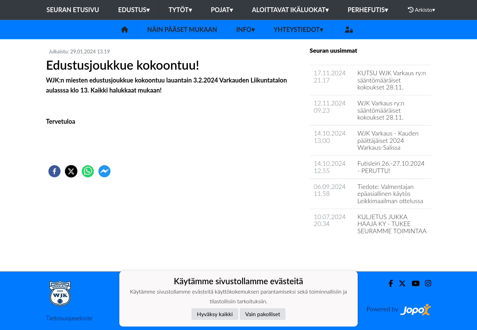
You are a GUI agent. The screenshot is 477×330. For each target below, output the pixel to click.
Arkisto (421, 10)
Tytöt (180, 10)
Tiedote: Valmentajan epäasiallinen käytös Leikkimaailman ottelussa (390, 194)
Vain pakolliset (262, 314)
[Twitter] (399, 283)
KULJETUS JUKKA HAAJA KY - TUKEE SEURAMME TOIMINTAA (391, 224)
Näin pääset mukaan (182, 29)
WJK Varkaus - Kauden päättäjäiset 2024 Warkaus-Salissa (387, 140)
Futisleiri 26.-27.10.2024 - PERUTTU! (391, 166)
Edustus (134, 10)
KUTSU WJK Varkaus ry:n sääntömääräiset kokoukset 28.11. (391, 80)
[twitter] (71, 171)
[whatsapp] (88, 171)
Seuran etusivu (72, 10)
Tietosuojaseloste (69, 318)
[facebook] (54, 171)
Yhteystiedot (298, 29)
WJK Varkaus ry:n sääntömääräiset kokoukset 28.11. (380, 110)
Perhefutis (368, 10)
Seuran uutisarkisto (340, 251)
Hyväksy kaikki (215, 314)
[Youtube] (412, 283)
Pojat (222, 10)
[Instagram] (425, 283)
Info (245, 29)
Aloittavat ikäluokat (290, 10)
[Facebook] (388, 283)
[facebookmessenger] (104, 171)
